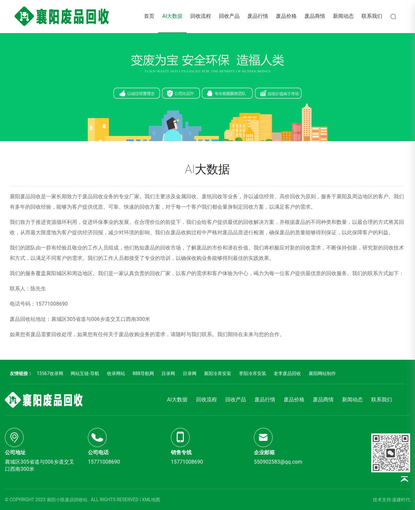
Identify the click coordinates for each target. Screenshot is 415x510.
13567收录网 (50, 373)
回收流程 (200, 16)
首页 (149, 16)
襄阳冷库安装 (217, 373)
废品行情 (257, 16)
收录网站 (116, 373)
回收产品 (229, 16)
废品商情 (314, 16)
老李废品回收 (287, 373)
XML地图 (151, 499)
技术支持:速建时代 (391, 499)
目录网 (168, 373)
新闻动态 (343, 16)
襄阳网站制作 (322, 373)
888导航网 (143, 373)
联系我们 (372, 16)
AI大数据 (172, 16)
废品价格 (286, 16)
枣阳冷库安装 (252, 373)
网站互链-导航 (85, 373)
